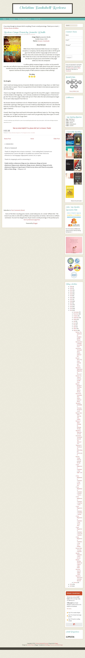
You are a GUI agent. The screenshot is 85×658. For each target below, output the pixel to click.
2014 (71, 308)
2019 (71, 299)
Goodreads (46, 41)
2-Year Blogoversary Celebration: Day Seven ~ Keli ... (79, 480)
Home (4, 19)
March (75, 328)
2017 (71, 303)
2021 (71, 295)
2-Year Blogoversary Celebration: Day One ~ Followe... (79, 541)
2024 (71, 290)
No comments (32, 34)
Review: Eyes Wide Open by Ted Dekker (79, 416)
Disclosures (12, 19)
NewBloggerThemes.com (50, 645)
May (74, 325)
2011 (71, 586)
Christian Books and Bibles (11, 28)
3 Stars (9, 132)
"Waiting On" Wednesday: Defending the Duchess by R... (79, 450)
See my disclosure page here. (32, 219)
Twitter (78, 67)
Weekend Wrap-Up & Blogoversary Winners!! (79, 371)
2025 (71, 288)
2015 (71, 306)
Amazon (40, 41)
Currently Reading (74, 132)
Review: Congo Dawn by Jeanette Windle (24, 32)
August (75, 319)
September (76, 317)
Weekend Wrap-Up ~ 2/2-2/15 (79, 432)
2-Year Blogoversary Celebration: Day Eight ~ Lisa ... (79, 469)
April (75, 326)
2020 (71, 297)
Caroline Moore (30, 645)
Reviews (14, 132)
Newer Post (7, 138)
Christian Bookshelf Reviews (42, 7)
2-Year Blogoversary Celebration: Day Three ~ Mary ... (79, 521)
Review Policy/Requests (24, 19)
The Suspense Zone (25, 132)
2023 (71, 292)
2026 (71, 286)
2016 (71, 304)
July (74, 321)
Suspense (18, 132)
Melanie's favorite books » (76, 200)
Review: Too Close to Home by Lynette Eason (78, 379)
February (75, 330)
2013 (71, 310)
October (75, 315)
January (75, 582)
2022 (71, 293)
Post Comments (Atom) (18, 210)
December (76, 312)
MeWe (74, 91)
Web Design (60, 645)
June (75, 323)
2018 (71, 301)
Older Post (57, 138)
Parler (70, 91)
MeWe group (70, 67)
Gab (78, 91)
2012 (71, 584)
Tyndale (33, 132)
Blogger (35, 223)
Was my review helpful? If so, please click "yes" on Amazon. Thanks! (32, 128)
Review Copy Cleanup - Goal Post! (79, 550)
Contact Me (37, 19)
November (76, 314)
